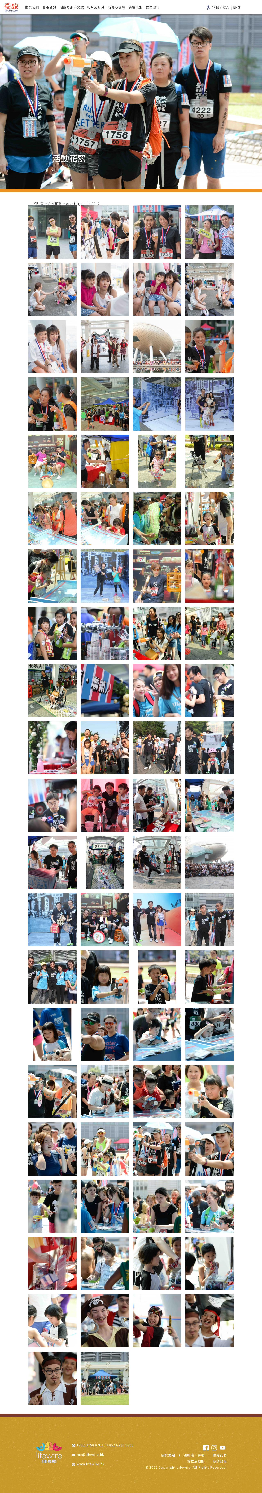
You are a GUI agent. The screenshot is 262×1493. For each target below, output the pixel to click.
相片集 (38, 203)
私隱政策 (220, 1461)
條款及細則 (195, 1461)
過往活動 (135, 7)
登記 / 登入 (217, 7)
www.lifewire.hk (90, 1463)
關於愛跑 (168, 1455)
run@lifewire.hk (90, 1454)
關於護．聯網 (194, 1455)
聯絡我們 (220, 1455)
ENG (236, 7)
